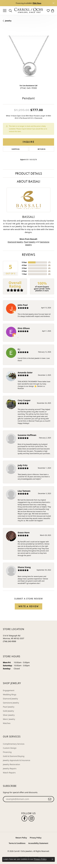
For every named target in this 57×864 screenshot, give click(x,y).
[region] (28, 56)
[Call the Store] (9, 641)
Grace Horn (24, 532)
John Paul (22, 305)
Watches (6, 723)
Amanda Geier (25, 372)
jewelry (8, 20)
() (49, 262)
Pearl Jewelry (30, 242)
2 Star (24, 271)
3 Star (24, 268)
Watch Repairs (9, 772)
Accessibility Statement (38, 843)
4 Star (24, 265)
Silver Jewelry (9, 715)
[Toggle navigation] (4, 10)
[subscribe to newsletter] (50, 799)
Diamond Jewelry (15, 242)
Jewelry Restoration (11, 764)
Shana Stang (24, 567)
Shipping (16, 149)
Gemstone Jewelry (11, 702)
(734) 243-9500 (28, 88)
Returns (42, 149)
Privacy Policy (35, 837)
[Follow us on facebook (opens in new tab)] (24, 818)
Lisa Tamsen (24, 491)
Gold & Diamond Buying (13, 756)
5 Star (24, 262)
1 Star (24, 274)
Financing (7, 752)
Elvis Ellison (24, 328)
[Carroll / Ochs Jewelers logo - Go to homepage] (28, 10)
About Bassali (28, 181)
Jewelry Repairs (9, 768)
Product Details (28, 173)
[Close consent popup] (52, 859)
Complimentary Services (13, 744)
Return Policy (21, 837)
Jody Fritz (22, 465)
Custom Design (10, 748)
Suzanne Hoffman (27, 435)
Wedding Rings (9, 694)
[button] (10, 10)
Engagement (8, 690)
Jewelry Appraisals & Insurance (16, 760)
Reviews (28, 254)
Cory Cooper (24, 400)
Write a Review (28, 606)
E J (19, 349)
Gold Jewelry (8, 711)
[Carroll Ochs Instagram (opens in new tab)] (31, 818)
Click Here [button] (37, 3)
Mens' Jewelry (9, 719)
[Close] (53, 3)
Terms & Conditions (17, 843)
